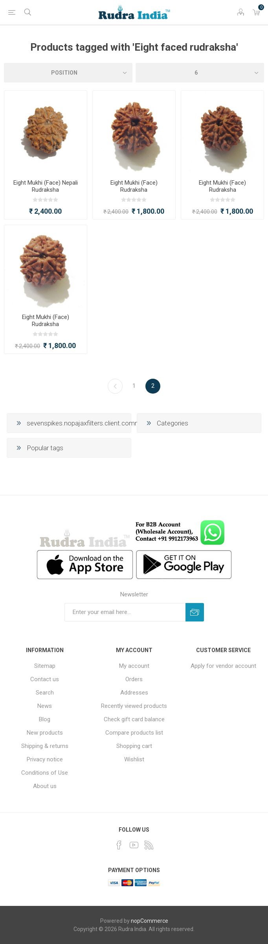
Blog (44, 719)
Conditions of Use (44, 772)
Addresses (134, 692)
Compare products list (134, 732)
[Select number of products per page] (200, 72)
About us (45, 786)
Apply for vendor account (223, 665)
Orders (134, 679)
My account (134, 665)
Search (45, 692)
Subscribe (194, 612)
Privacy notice (45, 759)
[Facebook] (119, 845)
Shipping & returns (44, 746)
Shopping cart (134, 746)
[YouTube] (134, 845)
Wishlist (134, 759)
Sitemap (44, 665)
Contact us (44, 679)
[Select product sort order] (68, 72)
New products (45, 732)
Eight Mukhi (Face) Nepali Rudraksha (45, 186)
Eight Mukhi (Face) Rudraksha (134, 186)
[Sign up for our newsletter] (124, 612)
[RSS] (149, 845)
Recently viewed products (134, 705)
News (44, 705)
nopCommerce (149, 921)
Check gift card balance (134, 719)
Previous (115, 386)
